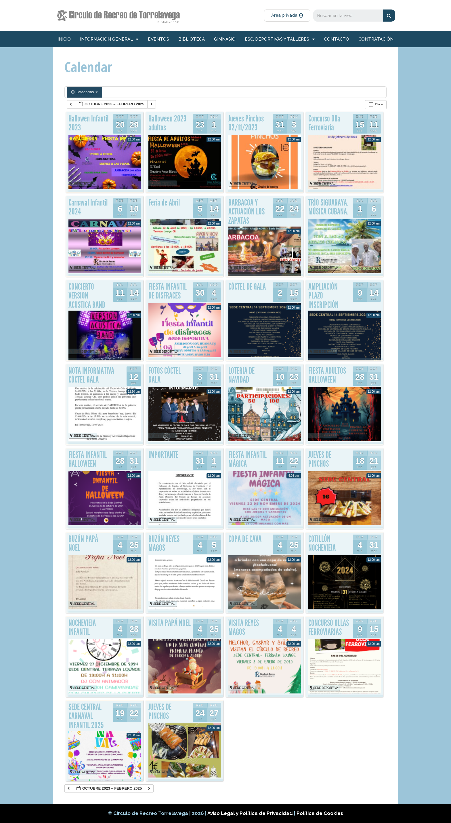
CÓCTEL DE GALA (247, 287)
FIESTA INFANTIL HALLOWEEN (87, 459)
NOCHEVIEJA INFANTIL (82, 627)
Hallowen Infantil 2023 (88, 123)
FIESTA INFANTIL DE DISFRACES (167, 291)
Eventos (158, 39)
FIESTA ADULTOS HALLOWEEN (327, 375)
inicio (64, 39)
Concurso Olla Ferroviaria (324, 123)
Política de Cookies (320, 813)
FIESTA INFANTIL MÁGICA (247, 459)
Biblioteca (191, 39)
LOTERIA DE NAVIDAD (241, 375)
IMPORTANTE (163, 455)
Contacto (336, 39)
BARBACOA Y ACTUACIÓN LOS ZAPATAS (246, 211)
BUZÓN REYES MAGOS (163, 543)
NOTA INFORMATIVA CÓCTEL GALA (91, 375)
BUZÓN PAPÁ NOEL (83, 543)
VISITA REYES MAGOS (243, 627)
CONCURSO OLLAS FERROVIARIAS (328, 627)
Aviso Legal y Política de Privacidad (250, 813)
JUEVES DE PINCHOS (319, 459)
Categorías (84, 92)
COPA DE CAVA (244, 539)
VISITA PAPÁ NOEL (169, 623)
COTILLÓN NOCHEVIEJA (322, 543)
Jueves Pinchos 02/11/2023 (246, 123)
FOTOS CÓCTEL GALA (164, 375)
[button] (287, 15)
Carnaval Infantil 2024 (88, 207)
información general (109, 39)
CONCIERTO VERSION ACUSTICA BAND (86, 296)
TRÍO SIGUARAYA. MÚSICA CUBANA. (328, 207)
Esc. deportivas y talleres (280, 39)
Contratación (375, 39)
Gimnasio (225, 39)
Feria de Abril (164, 202)
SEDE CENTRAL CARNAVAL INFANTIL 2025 (86, 716)
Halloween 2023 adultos (167, 123)
